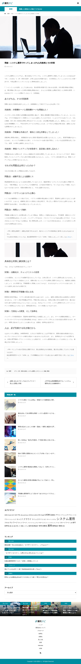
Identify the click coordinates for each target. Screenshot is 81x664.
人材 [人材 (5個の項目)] (71, 522)
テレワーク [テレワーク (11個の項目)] (14, 522)
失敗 (45, 371)
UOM (40, 648)
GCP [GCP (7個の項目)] (16, 515)
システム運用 (31, 371)
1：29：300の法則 (21, 371)
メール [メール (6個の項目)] (57, 522)
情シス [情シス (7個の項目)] (18, 526)
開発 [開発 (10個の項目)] (60, 526)
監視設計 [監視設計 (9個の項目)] (35, 526)
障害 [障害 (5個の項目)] (63, 526)
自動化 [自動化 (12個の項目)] (44, 526)
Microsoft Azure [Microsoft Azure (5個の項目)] (24, 515)
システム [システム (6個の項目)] (53, 519)
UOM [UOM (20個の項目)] (47, 515)
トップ (40, 625)
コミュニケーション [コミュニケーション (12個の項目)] (39, 519)
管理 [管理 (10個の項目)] (40, 526)
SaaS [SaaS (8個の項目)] (43, 515)
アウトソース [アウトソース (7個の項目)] (72, 515)
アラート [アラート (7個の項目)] (7, 519)
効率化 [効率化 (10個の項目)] (7, 526)
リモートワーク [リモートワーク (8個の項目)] (65, 522)
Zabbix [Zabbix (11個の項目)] (52, 515)
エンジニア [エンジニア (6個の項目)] (13, 519)
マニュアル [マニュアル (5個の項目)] (35, 522)
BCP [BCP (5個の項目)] (13, 515)
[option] (10, 609)
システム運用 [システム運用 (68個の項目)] (66, 518)
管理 (10, 9)
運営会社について (40, 627)
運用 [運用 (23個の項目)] (50, 525)
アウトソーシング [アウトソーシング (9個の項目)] (62, 515)
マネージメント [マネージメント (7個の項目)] (43, 522)
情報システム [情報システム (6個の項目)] (24, 526)
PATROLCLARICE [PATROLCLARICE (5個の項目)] (33, 515)
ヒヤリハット (39, 371)
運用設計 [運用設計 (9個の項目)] (55, 526)
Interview (40, 645)
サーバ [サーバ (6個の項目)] (49, 519)
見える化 (40, 639)
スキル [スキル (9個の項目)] (7, 522)
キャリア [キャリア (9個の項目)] (20, 519)
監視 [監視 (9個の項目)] (30, 526)
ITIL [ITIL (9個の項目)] (19, 515)
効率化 (40, 633)
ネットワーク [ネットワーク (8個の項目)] (22, 522)
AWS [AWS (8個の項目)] (6, 515)
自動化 (40, 636)
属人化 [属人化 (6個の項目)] (11, 526)
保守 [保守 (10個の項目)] (74, 522)
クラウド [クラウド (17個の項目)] (27, 519)
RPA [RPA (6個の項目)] (39, 515)
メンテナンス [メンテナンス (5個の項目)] (51, 522)
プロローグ (40, 630)
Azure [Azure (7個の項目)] (9, 515)
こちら (69, 237)
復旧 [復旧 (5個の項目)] (15, 526)
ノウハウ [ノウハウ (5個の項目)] (29, 522)
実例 (48, 371)
